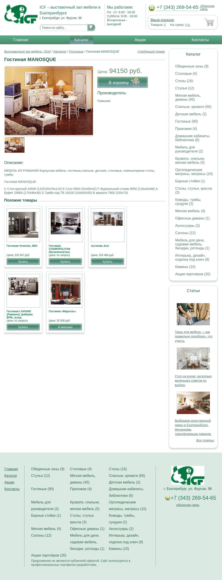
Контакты (200, 40)
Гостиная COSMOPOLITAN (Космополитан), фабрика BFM (59, 250)
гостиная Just (100, 245)
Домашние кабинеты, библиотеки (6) (192, 138)
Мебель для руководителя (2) (189, 149)
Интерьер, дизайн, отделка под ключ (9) (192, 257)
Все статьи (205, 440)
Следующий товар (151, 51)
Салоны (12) (185, 233)
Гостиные (76, 51)
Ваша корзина (162, 20)
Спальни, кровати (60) (193, 107)
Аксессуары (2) (187, 225)
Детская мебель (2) (191, 114)
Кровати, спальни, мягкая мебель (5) (190, 160)
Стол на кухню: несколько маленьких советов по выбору (193, 380)
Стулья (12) (184, 88)
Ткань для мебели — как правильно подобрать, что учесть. (193, 336)
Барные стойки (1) (190, 181)
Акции (140, 40)
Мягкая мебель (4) (190, 211)
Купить (23, 261)
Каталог (81, 40)
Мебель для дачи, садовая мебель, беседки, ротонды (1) (192, 244)
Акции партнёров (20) (193, 274)
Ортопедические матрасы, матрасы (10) (194, 172)
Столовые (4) (186, 73)
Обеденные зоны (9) (192, 66)
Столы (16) (184, 81)
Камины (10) (185, 267)
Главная (20, 40)
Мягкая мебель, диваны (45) (188, 97)
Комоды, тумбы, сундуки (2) (188, 202)
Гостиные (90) (186, 121)
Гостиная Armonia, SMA (22, 245)
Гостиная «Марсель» (62, 311)
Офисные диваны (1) (192, 218)
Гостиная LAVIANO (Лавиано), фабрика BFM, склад (20, 314)
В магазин (65, 327)
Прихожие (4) (186, 129)
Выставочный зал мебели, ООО (27, 51)
